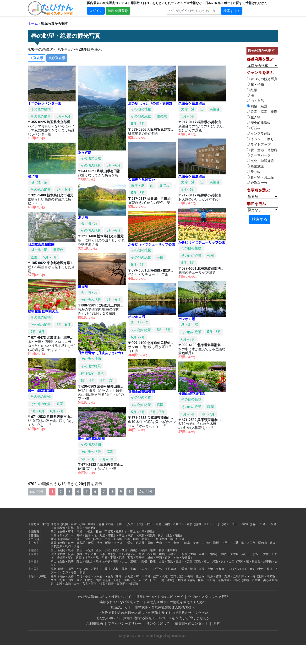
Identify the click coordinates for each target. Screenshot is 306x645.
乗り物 (254, 172)
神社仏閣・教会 (92, 373)
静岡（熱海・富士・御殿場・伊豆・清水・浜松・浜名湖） (88, 543)
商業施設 (255, 166)
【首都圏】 (35, 535)
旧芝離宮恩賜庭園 (41, 244)
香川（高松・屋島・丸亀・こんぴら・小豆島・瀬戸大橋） (141, 569)
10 (130, 492)
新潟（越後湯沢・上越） (66, 539)
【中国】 (33, 561)
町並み (254, 128)
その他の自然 (91, 158)
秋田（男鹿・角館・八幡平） (165, 524)
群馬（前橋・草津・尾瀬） (68, 531)
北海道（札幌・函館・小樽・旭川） (74, 524)
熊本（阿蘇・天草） (109, 580)
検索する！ (232, 11)
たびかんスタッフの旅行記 (208, 597)
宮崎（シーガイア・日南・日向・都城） (150, 580)
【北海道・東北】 (39, 524)
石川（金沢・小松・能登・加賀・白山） (113, 550)
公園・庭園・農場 (262, 112)
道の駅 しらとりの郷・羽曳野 (150, 103)
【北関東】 (35, 531)
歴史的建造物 (259, 123)
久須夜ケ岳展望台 (191, 103)
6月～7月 (188, 339)
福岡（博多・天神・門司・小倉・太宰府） (78, 576)
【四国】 (33, 569)
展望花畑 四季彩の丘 (43, 311)
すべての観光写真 (262, 79)
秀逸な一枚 (257, 182)
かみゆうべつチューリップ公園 (201, 242)
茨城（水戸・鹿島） (143, 531)
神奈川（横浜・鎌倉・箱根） (165, 535)
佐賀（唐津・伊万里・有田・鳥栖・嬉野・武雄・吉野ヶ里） (146, 576)
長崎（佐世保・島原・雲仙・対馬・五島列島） (217, 576)
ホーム (33, 23)
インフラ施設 (259, 133)
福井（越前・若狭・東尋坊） (160, 550)
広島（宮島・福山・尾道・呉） (206, 561)
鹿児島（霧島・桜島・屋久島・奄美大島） (205, 580)
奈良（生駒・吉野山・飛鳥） (200, 554)
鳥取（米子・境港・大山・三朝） (117, 561)
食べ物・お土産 (260, 177)
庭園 (34, 257)
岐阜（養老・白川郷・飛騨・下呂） (207, 543)
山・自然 (255, 101)
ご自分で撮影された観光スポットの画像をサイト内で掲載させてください (153, 613)
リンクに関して (158, 623)
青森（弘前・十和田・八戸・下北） (122, 524)
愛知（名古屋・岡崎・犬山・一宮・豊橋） (154, 543)
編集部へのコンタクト (191, 623)
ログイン (96, 11)
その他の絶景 (41, 116)
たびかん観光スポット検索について (104, 597)
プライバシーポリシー (124, 623)
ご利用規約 (94, 623)
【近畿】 (33, 554)
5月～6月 (63, 116)
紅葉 (252, 90)
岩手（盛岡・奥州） (199, 524)
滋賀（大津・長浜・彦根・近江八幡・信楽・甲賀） (84, 554)
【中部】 (33, 543)
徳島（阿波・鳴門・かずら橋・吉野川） (76, 569)
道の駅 (162, 116)
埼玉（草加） (127, 535)
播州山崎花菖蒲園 (41, 391)
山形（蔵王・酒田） (227, 524)
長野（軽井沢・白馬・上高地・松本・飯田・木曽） (117, 539)
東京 (141, 535)
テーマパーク (259, 155)
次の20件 (146, 492)
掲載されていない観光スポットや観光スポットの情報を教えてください (153, 602)
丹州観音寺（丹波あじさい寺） (101, 353)
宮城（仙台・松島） (255, 524)
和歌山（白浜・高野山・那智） (241, 554)
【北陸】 (33, 550)
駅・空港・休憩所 (262, 150)
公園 (210, 255)
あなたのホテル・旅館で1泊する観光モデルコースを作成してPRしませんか (152, 618)
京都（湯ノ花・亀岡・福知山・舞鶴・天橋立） (149, 554)
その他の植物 (41, 109)
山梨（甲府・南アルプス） (170, 539)
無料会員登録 (118, 11)
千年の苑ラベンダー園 (44, 103)
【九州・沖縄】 (38, 576)
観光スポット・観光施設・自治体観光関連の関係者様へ (153, 607)
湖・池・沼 (39, 182)
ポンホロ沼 (186, 319)
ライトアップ (259, 144)
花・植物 (255, 84)
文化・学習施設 (260, 161)
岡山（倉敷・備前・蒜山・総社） (72, 561)
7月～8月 (37, 332)
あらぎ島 (84, 152)
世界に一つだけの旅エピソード (159, 597)
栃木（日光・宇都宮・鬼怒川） (107, 531)
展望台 (214, 109)
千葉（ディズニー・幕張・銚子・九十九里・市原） (84, 535)
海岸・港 (188, 109)
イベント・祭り (260, 139)
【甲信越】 (35, 539)
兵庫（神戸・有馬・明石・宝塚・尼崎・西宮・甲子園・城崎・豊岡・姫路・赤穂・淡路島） (134, 557)
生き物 (254, 117)
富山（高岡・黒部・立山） (68, 550)
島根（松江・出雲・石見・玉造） (162, 561)
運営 (216, 623)
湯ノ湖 (33, 176)
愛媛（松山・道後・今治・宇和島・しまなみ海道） (214, 569)
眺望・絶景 (257, 106)
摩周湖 (83, 287)
